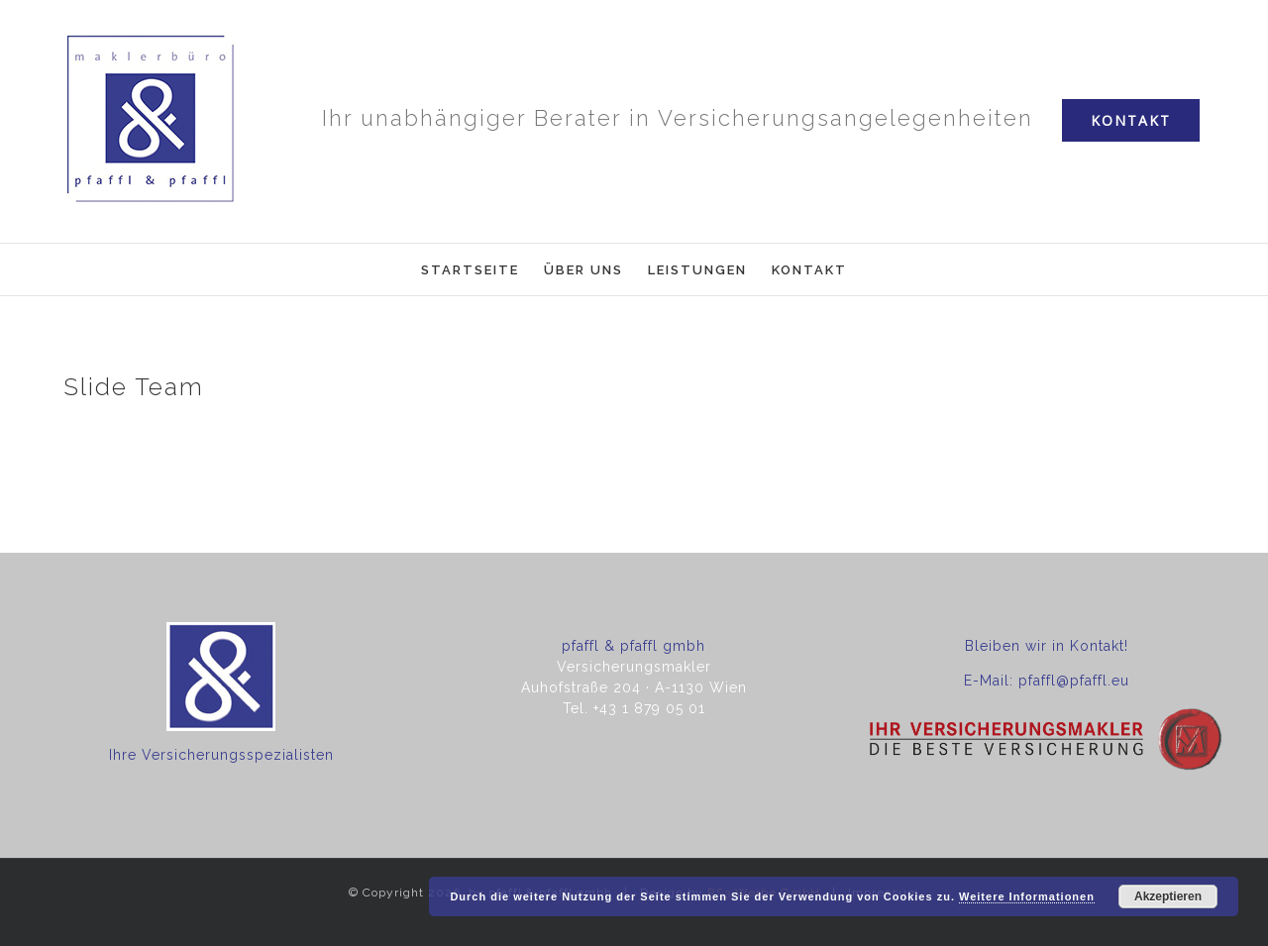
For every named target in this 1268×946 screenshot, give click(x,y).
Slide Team (133, 386)
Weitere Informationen (1027, 896)
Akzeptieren (1168, 896)
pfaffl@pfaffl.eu (1073, 680)
